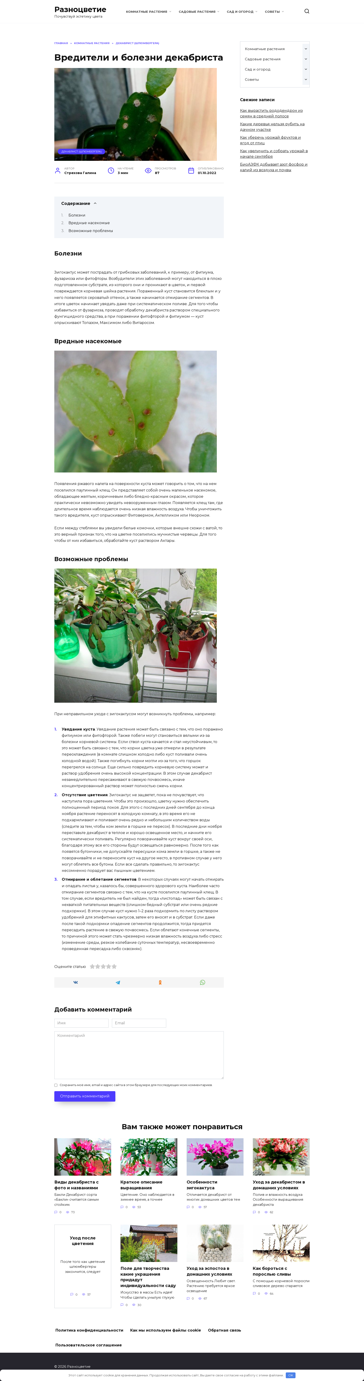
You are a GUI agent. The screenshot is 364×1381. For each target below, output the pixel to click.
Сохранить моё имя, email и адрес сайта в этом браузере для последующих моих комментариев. (136, 1085)
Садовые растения (197, 11)
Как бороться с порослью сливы (272, 1271)
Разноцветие (80, 9)
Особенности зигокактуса (202, 1185)
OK (290, 1375)
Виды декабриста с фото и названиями (76, 1185)
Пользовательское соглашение (88, 1345)
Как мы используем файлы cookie (165, 1330)
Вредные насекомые (89, 223)
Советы (272, 11)
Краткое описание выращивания (141, 1185)
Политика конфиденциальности (89, 1330)
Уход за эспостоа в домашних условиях (209, 1271)
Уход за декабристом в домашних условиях (279, 1185)
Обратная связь (224, 1330)
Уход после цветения (83, 1240)
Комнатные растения (146, 11)
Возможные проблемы (90, 231)
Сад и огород (240, 11)
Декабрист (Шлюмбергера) (82, 151)
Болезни (76, 215)
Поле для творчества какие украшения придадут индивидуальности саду (148, 1277)
